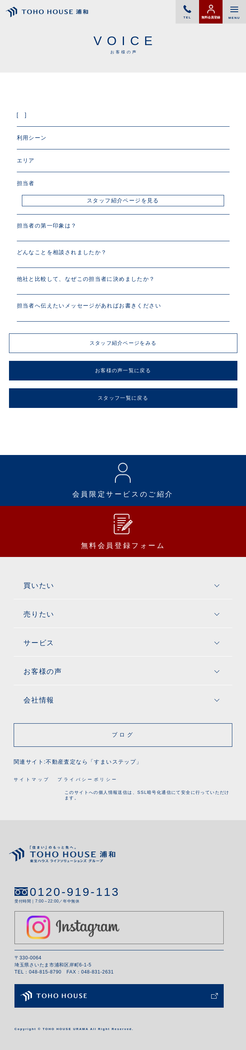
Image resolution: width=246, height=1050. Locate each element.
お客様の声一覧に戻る (123, 370)
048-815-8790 (45, 972)
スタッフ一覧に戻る (123, 398)
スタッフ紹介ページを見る (123, 200)
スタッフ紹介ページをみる (123, 343)
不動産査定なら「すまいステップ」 (94, 762)
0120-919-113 (75, 891)
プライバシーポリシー (87, 779)
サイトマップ (32, 779)
